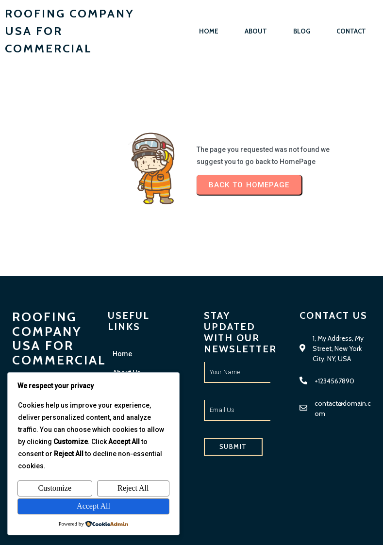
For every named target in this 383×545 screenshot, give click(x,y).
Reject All (133, 488)
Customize (54, 488)
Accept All (93, 506)
